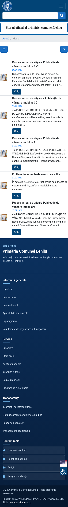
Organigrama (10, 321)
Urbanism (8, 348)
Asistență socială (12, 364)
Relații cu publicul (15, 458)
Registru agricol (11, 380)
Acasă (5, 38)
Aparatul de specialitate (15, 313)
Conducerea (9, 297)
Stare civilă (8, 356)
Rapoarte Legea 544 (13, 423)
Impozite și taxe (11, 372)
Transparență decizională (16, 431)
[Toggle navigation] (61, 6)
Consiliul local (10, 305)
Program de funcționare (15, 388)
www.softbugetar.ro (20, 502)
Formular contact (14, 450)
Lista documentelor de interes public (22, 415)
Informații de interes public (17, 407)
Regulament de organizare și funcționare (24, 329)
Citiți (16, 91)
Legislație (8, 289)
